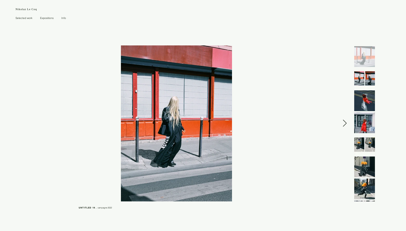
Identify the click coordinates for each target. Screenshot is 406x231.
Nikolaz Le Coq (26, 9)
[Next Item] (345, 123)
